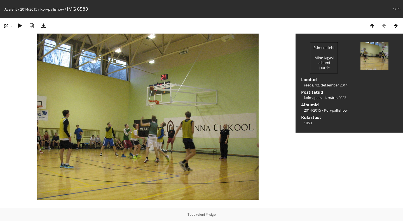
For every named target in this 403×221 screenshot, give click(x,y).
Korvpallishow (52, 9)
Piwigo (211, 214)
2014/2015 (28, 9)
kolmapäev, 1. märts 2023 (325, 97)
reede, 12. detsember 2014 (326, 85)
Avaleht (10, 9)
